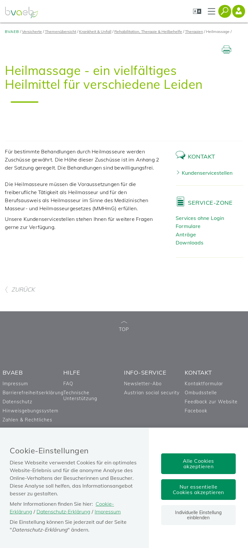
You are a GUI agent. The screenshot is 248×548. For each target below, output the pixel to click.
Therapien (194, 31)
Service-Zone (210, 202)
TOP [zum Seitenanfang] (124, 326)
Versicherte (32, 31)
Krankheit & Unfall (95, 31)
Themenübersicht (60, 31)
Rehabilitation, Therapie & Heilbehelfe (148, 31)
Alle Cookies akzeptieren (198, 464)
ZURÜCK (20, 289)
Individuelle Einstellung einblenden (198, 515)
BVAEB (12, 31)
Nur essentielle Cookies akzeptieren (198, 489)
